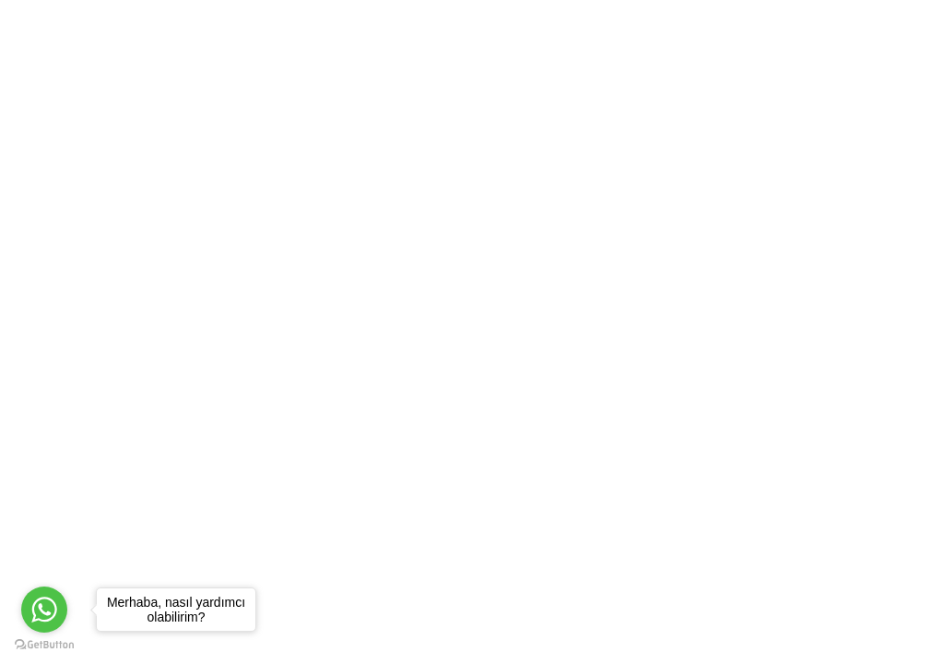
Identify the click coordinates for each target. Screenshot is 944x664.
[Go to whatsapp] (44, 610)
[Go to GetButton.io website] (44, 645)
